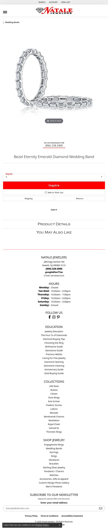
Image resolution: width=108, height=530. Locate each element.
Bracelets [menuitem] (54, 463)
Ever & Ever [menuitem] (54, 401)
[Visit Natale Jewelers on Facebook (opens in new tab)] (49, 317)
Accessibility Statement (72, 516)
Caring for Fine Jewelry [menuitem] (54, 358)
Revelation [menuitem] (54, 420)
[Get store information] (54, 275)
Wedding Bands (12, 22)
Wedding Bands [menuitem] (54, 448)
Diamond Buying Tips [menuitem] (54, 339)
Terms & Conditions (49, 516)
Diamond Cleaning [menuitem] (54, 361)
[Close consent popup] (60, 525)
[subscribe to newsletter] (101, 508)
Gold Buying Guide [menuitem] (54, 373)
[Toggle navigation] (5, 11)
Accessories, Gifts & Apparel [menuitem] (54, 478)
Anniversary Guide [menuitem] (53, 369)
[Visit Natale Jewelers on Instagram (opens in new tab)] (53, 317)
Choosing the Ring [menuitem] (54, 342)
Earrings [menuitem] (54, 452)
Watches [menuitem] (54, 475)
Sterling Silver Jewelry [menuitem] (54, 467)
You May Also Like (54, 232)
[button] (41, 2)
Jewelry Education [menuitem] (54, 331)
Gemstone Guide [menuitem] (54, 350)
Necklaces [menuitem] (54, 459)
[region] (54, 83)
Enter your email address (54, 502)
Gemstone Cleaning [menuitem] (54, 365)
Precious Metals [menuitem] (54, 354)
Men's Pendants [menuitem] (54, 486)
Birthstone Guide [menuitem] (54, 346)
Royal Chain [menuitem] (54, 424)
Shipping (28, 198)
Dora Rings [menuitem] (54, 397)
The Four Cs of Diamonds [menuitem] (54, 335)
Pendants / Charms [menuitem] (54, 471)
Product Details (54, 224)
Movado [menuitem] (54, 412)
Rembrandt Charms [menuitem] (54, 416)
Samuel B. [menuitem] (54, 428)
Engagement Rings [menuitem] (54, 444)
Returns (79, 198)
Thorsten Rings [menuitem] (54, 431)
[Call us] (54, 272)
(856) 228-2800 (54, 145)
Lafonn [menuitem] (54, 408)
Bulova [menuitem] (54, 389)
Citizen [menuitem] (54, 393)
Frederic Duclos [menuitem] (54, 405)
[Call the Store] (54, 268)
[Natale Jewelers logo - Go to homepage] (54, 10)
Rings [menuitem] (54, 456)
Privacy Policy (31, 516)
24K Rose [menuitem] (54, 386)
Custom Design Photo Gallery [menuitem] (54, 482)
